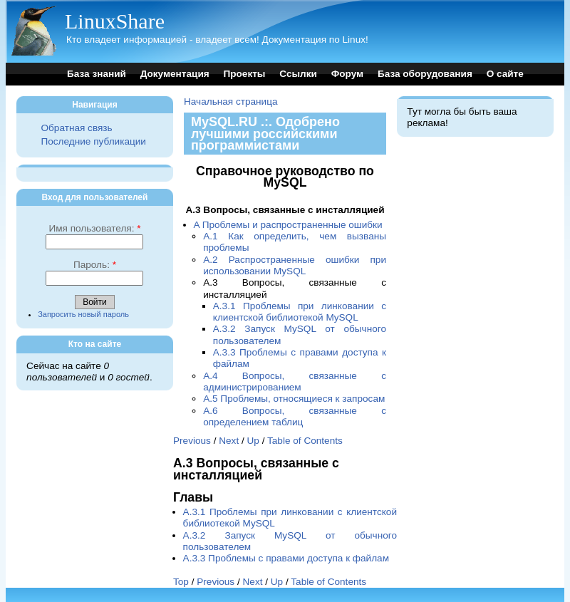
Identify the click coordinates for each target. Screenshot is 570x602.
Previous (192, 440)
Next (229, 440)
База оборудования (425, 73)
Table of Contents (305, 440)
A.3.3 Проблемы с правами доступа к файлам (286, 558)
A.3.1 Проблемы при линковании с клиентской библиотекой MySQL (299, 312)
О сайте (505, 73)
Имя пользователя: (94, 228)
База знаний (96, 73)
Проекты (244, 73)
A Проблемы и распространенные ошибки (288, 224)
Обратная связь (76, 128)
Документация (174, 73)
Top (181, 581)
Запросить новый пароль (83, 314)
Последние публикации (93, 141)
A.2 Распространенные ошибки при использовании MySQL (294, 265)
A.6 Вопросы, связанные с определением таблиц (294, 416)
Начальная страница (231, 101)
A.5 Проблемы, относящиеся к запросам (294, 398)
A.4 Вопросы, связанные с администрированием (294, 381)
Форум (347, 73)
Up (253, 440)
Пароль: (94, 264)
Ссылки (298, 73)
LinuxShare (115, 21)
